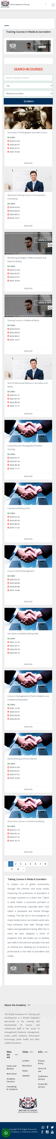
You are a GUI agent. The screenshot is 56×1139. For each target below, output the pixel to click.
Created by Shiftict (29, 1131)
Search (29, 101)
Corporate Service (42, 1085)
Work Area (12, 1073)
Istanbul (26, 1075)
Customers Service (43, 1077)
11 (12, 869)
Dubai (25, 1070)
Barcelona (27, 1065)
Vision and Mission (11, 1067)
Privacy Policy (41, 1062)
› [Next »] (23, 869)
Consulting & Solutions (12, 1088)
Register (28, 163)
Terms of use (42, 1070)
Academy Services (11, 1080)
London (25, 1060)
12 (18, 869)
